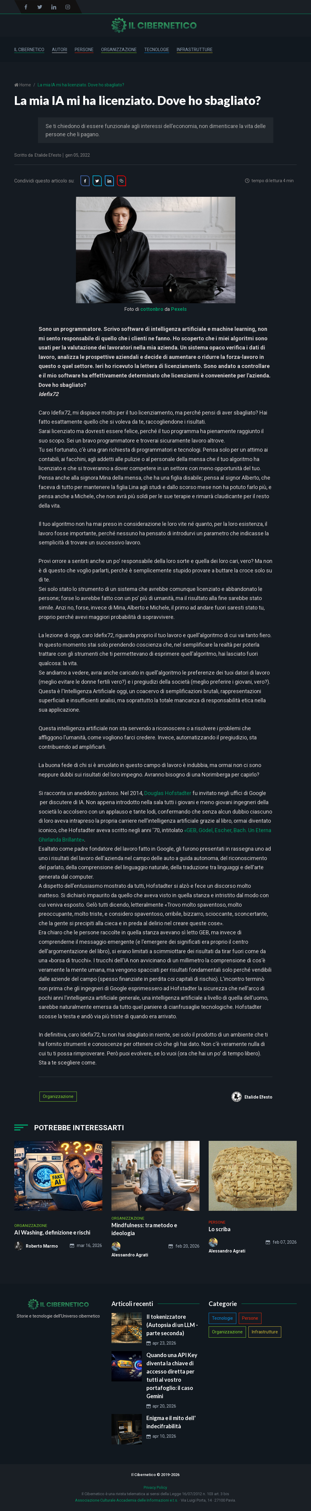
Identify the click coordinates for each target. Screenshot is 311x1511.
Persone (84, 49)
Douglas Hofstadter (167, 793)
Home (25, 84)
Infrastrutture (195, 49)
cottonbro (151, 309)
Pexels (179, 309)
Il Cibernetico (29, 49)
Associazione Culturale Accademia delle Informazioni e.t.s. (126, 1500)
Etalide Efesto (48, 155)
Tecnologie (156, 49)
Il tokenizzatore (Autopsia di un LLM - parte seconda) (172, 1324)
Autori (59, 49)
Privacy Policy (155, 1487)
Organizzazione (119, 49)
